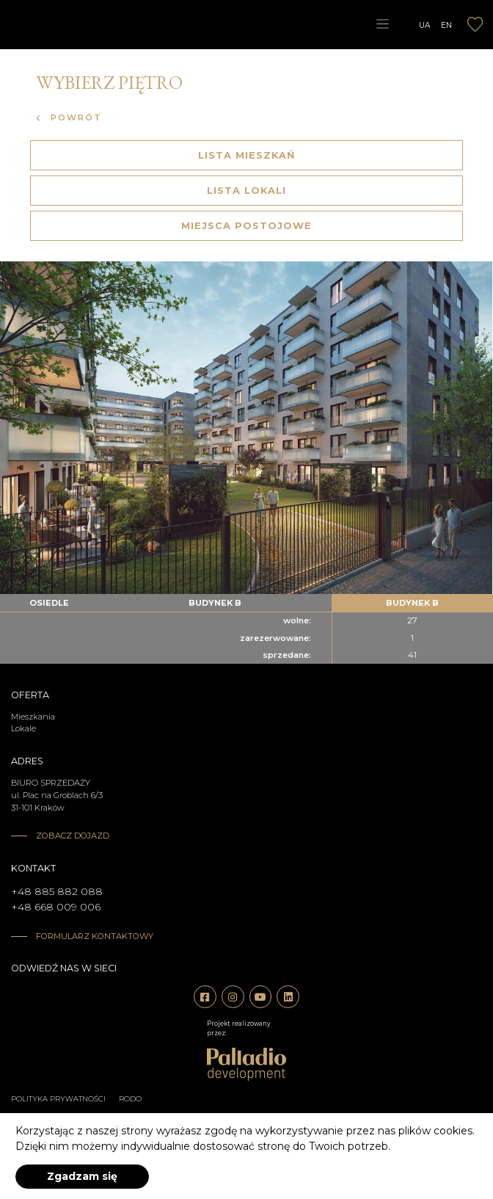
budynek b (215, 603)
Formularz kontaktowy (94, 936)
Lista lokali (246, 190)
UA (425, 24)
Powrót (69, 117)
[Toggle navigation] (382, 24)
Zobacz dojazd (72, 835)
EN (446, 24)
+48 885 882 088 (57, 891)
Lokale (23, 728)
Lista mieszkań (246, 155)
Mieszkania (33, 716)
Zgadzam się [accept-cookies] (82, 1176)
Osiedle (49, 603)
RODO (130, 1099)
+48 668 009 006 (56, 906)
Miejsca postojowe (246, 225)
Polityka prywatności (58, 1099)
